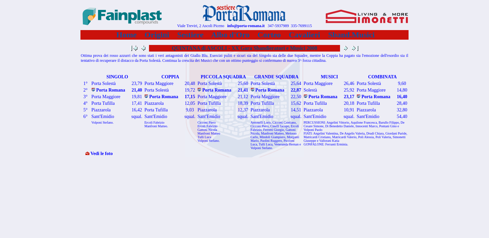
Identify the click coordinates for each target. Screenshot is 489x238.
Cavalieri (304, 34)
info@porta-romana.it (246, 25)
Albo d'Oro (231, 34)
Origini (157, 34)
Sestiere (190, 34)
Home (126, 34)
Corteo (269, 34)
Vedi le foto (99, 153)
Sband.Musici (351, 34)
